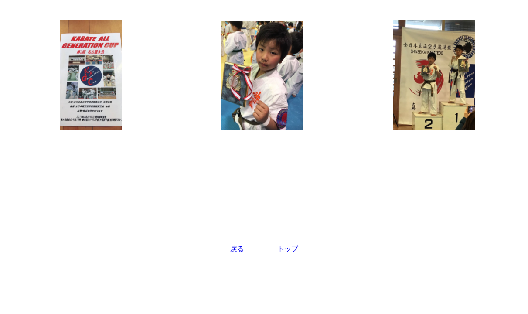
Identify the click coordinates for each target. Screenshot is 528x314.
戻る (237, 249)
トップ (287, 249)
